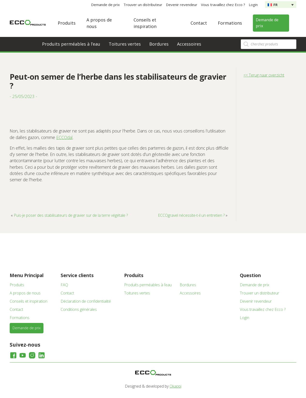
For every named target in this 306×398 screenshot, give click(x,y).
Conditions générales (79, 309)
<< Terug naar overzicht (263, 75)
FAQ (64, 284)
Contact (199, 23)
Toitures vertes (125, 44)
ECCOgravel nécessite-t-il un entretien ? (191, 215)
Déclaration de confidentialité (86, 301)
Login (253, 4)
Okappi (175, 386)
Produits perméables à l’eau (71, 44)
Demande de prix (105, 4)
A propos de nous (25, 293)
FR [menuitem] (275, 4)
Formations (230, 23)
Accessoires (189, 44)
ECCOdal (64, 137)
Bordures (159, 44)
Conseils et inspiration (28, 301)
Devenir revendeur (181, 4)
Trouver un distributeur (142, 4)
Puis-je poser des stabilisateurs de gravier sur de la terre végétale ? (71, 215)
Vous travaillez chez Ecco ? (223, 4)
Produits (67, 23)
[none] (280, 4)
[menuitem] (280, 4)
